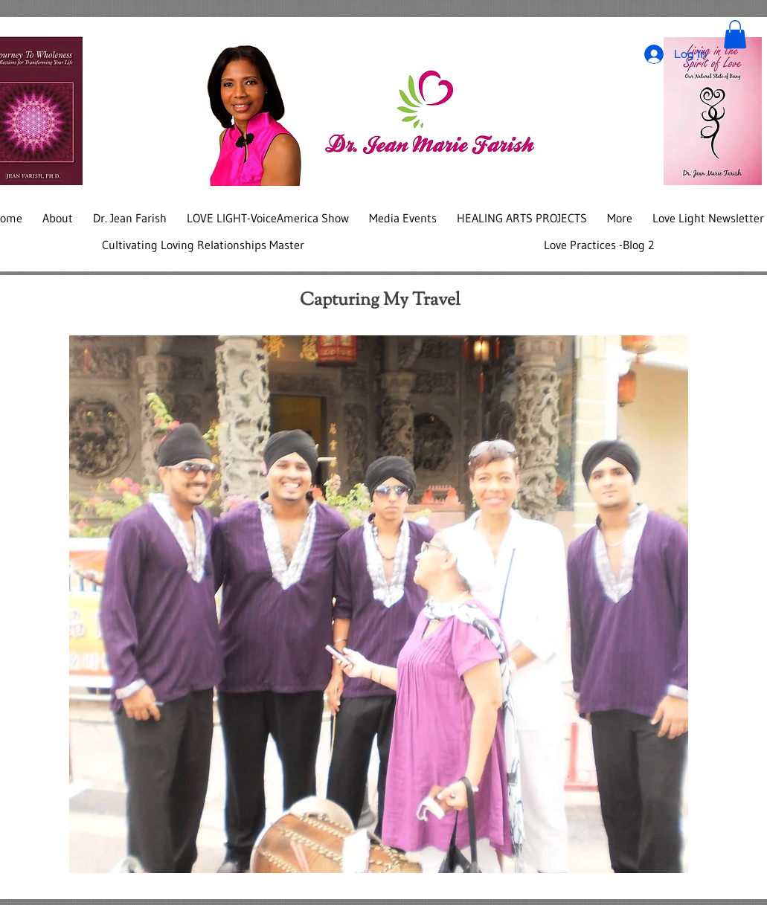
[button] (735, 34)
